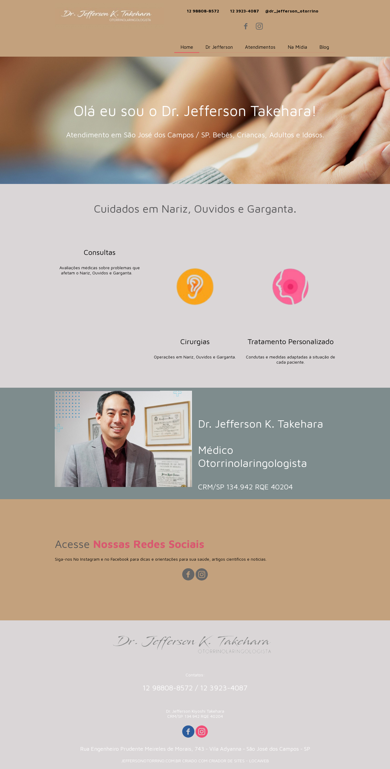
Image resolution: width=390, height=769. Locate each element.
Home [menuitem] (186, 47)
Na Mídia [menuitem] (297, 47)
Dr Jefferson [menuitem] (219, 47)
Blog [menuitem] (324, 47)
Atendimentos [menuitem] (260, 47)
